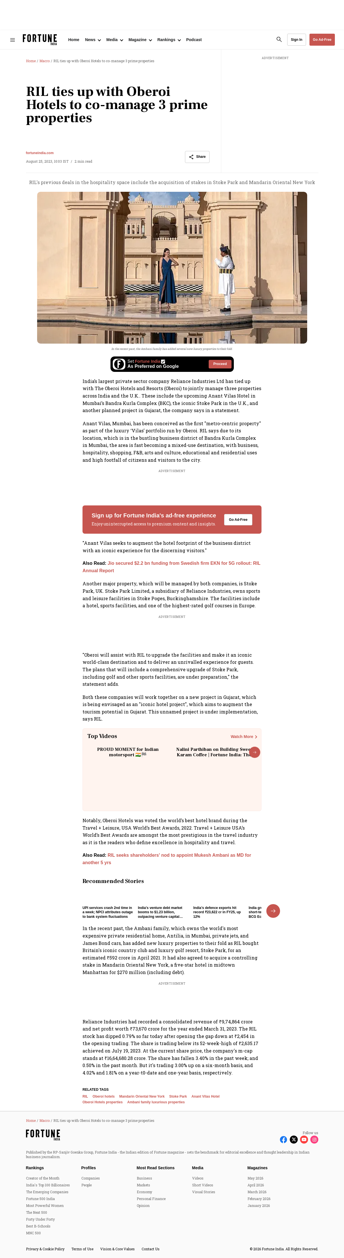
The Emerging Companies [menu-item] (47, 1206)
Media (198, 1183)
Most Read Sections (156, 1183)
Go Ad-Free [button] (322, 40)
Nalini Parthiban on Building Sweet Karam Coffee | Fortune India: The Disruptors (214, 755)
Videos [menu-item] (198, 1193)
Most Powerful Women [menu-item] (45, 1220)
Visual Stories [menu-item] (203, 1206)
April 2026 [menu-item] (256, 1199)
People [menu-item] (86, 1199)
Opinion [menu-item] (143, 1220)
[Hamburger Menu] (12, 40)
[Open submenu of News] (93, 40)
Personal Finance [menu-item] (151, 1213)
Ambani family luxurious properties (156, 1117)
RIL (85, 1112)
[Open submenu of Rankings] (168, 40)
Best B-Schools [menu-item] (38, 1241)
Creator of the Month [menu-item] (42, 1193)
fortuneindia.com (40, 153)
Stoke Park (178, 1112)
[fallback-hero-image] (108, 903)
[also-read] (172, 567)
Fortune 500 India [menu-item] (40, 1213)
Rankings (35, 1183)
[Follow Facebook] (283, 1154)
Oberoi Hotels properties (103, 1117)
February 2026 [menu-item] (259, 1213)
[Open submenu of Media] (114, 40)
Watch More (242, 736)
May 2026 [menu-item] (255, 1193)
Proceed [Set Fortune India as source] (220, 364)
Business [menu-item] (144, 1193)
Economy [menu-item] (144, 1206)
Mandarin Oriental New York (142, 1112)
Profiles (88, 1183)
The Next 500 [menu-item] (36, 1227)
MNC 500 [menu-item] (33, 1247)
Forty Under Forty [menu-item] (40, 1234)
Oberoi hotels (103, 1112)
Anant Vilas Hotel (206, 1112)
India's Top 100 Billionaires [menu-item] (48, 1199)
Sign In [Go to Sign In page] (296, 40)
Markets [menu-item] (143, 1199)
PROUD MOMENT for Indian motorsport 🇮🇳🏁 (128, 752)
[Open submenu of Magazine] (140, 40)
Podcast (194, 39)
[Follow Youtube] (304, 1154)
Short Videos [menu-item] (202, 1199)
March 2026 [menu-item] (257, 1206)
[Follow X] (294, 1154)
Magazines (258, 1183)
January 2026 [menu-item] (259, 1220)
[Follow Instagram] (314, 1154)
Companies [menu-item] (90, 1193)
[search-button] (279, 39)
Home (73, 39)
